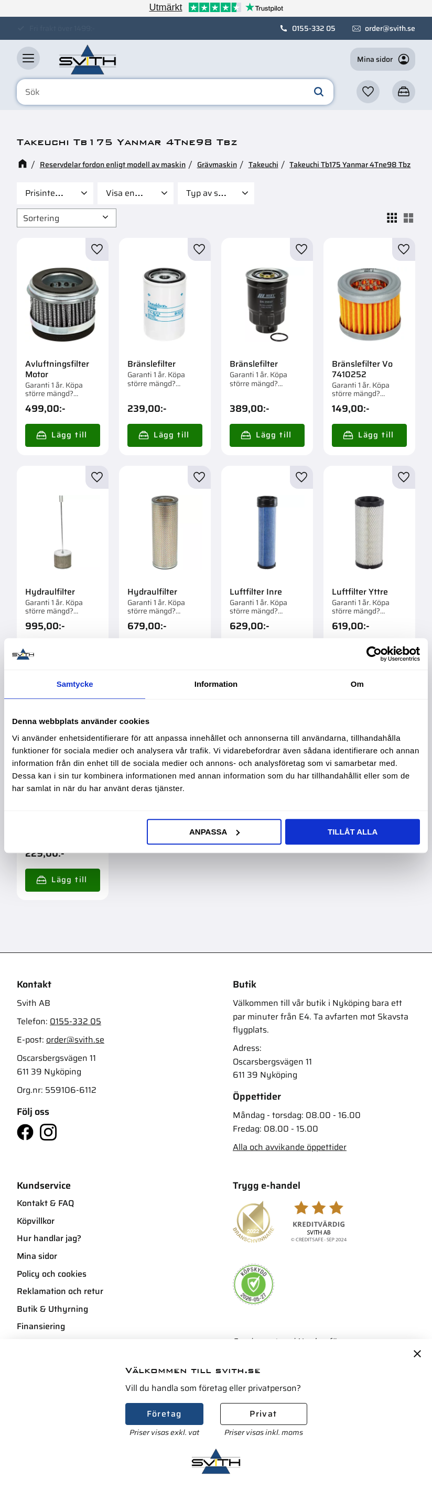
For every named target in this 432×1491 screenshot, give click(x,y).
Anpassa (214, 831)
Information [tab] (216, 683)
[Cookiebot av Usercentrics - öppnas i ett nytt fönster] (374, 654)
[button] (28, 58)
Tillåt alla (352, 831)
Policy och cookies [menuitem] (52, 1273)
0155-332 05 (314, 28)
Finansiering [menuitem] (41, 1326)
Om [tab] (357, 683)
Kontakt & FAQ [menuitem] (45, 1203)
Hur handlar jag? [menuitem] (49, 1238)
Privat (263, 1413)
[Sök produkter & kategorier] (175, 92)
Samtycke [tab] (75, 683)
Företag (164, 1413)
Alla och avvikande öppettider (290, 1147)
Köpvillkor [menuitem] (36, 1220)
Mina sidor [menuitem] (37, 1256)
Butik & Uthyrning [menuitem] (52, 1308)
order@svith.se (390, 28)
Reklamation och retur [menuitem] (60, 1291)
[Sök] (318, 92)
